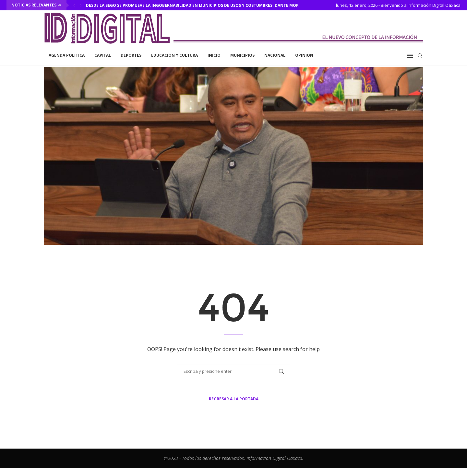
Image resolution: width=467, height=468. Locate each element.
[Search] (420, 55)
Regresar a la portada (233, 399)
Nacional (274, 55)
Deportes (131, 55)
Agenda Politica (67, 55)
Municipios (242, 55)
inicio (214, 55)
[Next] (80, 5)
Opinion (304, 55)
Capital (102, 55)
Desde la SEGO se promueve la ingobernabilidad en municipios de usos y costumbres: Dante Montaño (198, 5)
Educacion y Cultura (174, 55)
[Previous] (74, 5)
